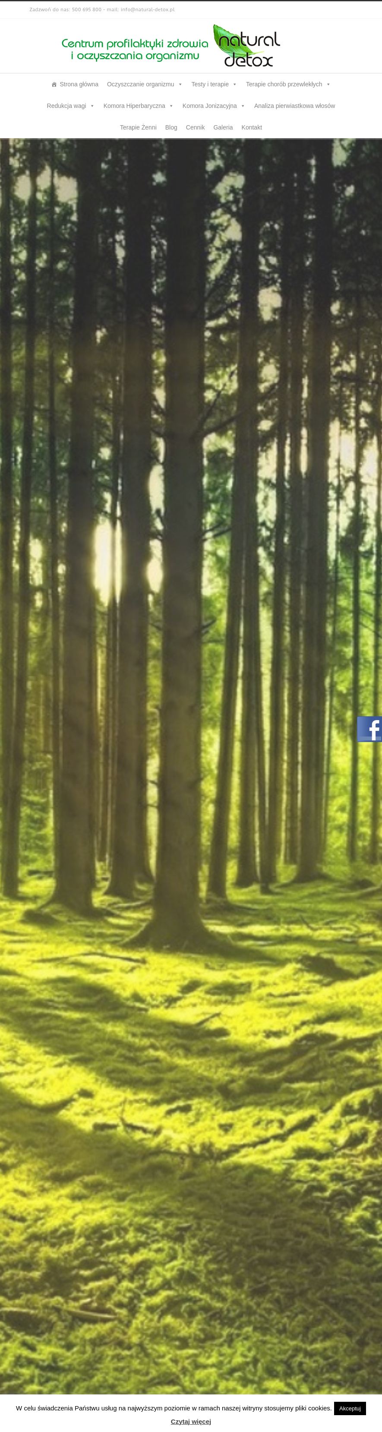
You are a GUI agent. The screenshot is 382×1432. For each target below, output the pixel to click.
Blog (171, 127)
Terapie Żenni (138, 127)
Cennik (195, 127)
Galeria (223, 127)
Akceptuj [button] (350, 1408)
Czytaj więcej (191, 1421)
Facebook (344, 10)
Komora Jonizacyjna (214, 105)
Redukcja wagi (71, 105)
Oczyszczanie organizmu (145, 84)
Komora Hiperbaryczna (139, 105)
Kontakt (252, 127)
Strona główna (79, 84)
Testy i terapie (214, 84)
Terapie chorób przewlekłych (288, 84)
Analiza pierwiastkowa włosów (294, 105)
